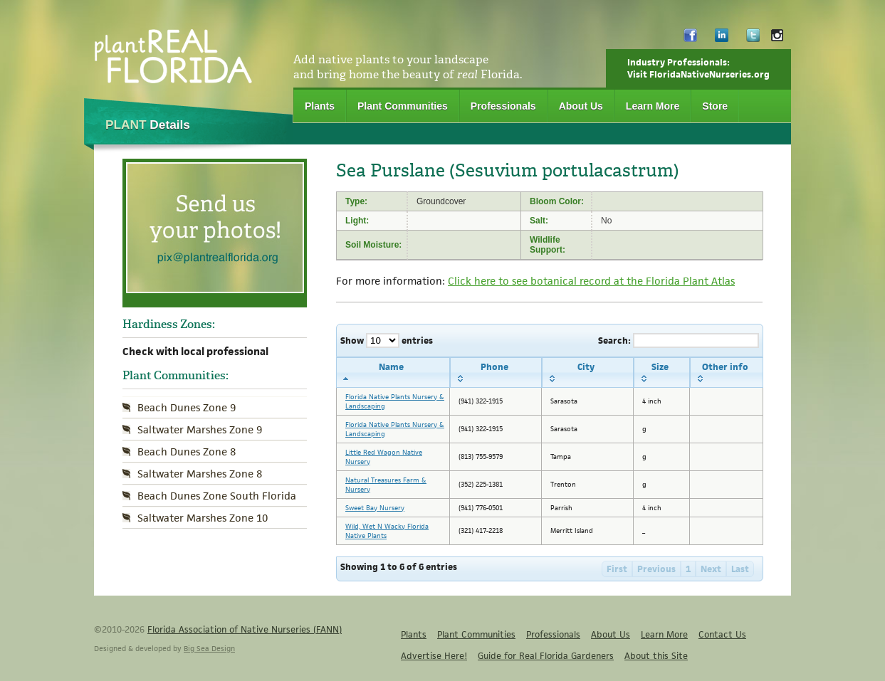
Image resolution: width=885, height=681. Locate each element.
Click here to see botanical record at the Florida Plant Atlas (591, 280)
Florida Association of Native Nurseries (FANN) (244, 629)
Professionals (503, 106)
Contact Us (722, 634)
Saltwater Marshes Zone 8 (199, 473)
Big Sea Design (209, 648)
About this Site (656, 656)
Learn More (652, 106)
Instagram (777, 38)
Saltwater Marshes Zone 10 (202, 517)
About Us (581, 106)
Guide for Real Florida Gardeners (546, 656)
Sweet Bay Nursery (374, 507)
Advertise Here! (434, 656)
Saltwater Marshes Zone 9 (199, 429)
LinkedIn (721, 38)
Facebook (690, 38)
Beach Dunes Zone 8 (186, 451)
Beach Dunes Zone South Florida (216, 495)
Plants (320, 106)
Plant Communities (402, 106)
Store (715, 106)
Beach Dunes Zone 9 (186, 407)
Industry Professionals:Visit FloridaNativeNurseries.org (698, 68)
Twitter (753, 38)
